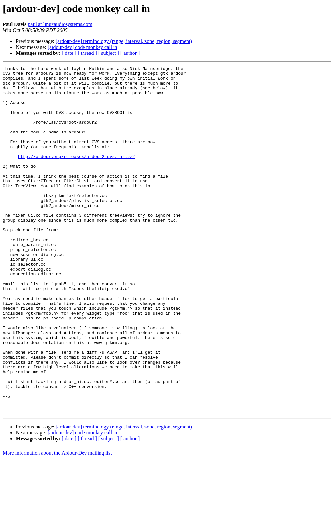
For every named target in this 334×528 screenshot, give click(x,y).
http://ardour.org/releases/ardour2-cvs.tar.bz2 (76, 175)
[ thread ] (87, 53)
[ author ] (130, 53)
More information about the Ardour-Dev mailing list (57, 522)
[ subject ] (108, 53)
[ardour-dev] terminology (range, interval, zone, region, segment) (124, 41)
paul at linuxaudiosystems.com (60, 24)
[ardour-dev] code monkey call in (82, 47)
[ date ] (69, 53)
